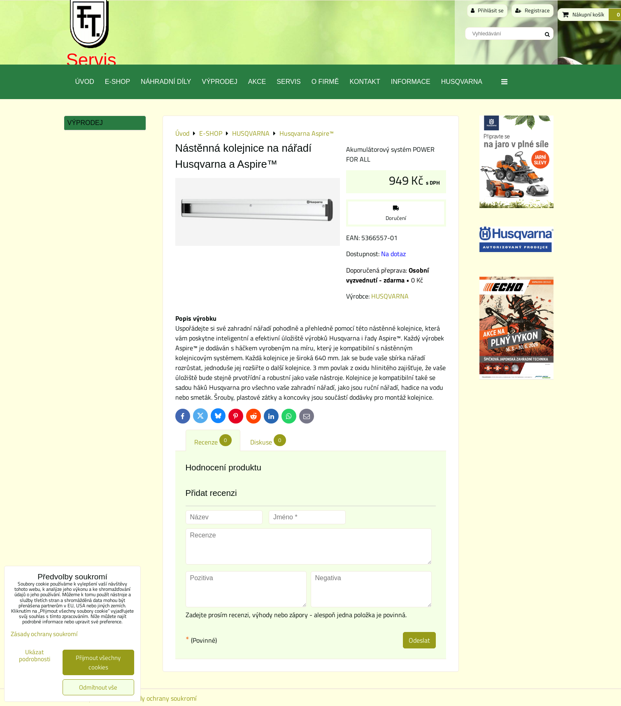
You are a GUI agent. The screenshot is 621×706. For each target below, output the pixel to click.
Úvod (84, 81)
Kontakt (364, 81)
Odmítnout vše (98, 687)
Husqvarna (461, 81)
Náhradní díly (166, 81)
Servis (91, 60)
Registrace (532, 10)
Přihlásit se (487, 10)
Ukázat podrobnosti (34, 655)
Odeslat (419, 640)
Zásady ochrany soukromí (161, 698)
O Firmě (325, 81)
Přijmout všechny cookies (98, 662)
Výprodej (219, 81)
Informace (410, 81)
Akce (257, 81)
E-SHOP (117, 81)
